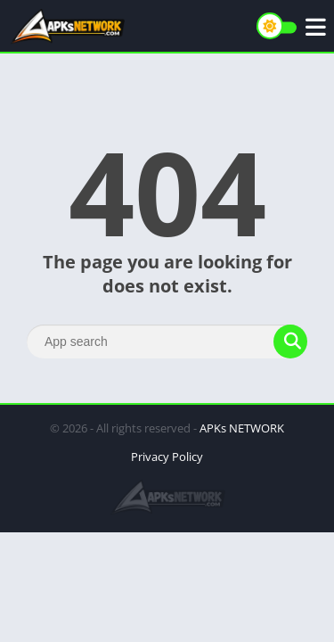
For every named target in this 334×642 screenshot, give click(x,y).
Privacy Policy (167, 457)
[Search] (167, 341)
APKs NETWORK (242, 428)
